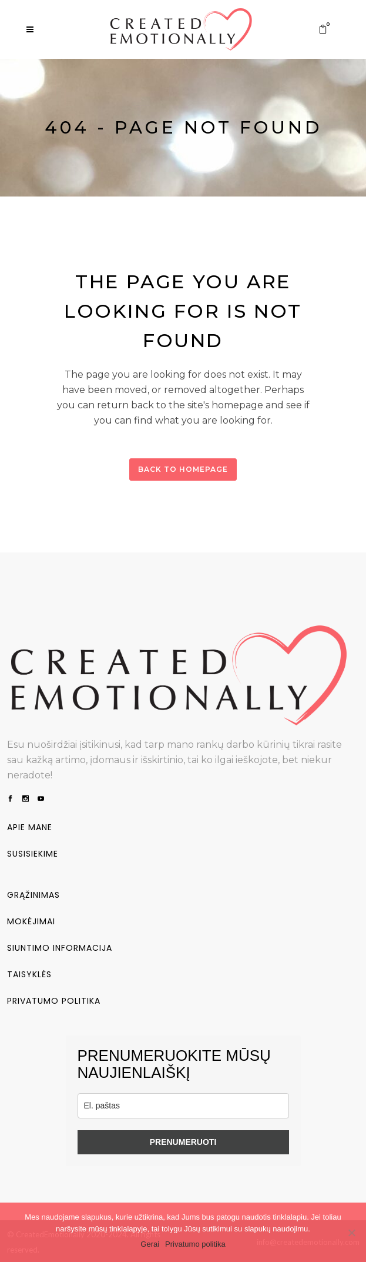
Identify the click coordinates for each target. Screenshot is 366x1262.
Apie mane (29, 826)
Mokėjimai (31, 920)
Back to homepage (183, 469)
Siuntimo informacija (59, 947)
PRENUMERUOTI (183, 1141)
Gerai (149, 1244)
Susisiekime (32, 852)
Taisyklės (29, 973)
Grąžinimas (33, 894)
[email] (183, 1104)
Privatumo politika (53, 999)
